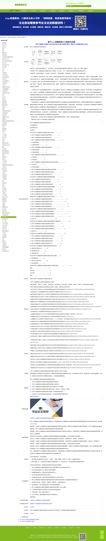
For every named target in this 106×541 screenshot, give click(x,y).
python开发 (4, 225)
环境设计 (4, 243)
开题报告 (41, 44)
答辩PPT (68, 44)
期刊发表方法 (5, 251)
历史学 (3, 203)
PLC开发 (4, 221)
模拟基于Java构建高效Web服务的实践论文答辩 (41, 503)
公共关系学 (5, 75)
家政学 (3, 241)
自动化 (3, 47)
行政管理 (4, 171)
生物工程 (4, 227)
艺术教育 (4, 189)
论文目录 (50, 44)
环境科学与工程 (6, 93)
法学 (3, 71)
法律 (3, 69)
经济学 (3, 107)
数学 (3, 147)
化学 (3, 95)
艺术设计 (4, 209)
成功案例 (56, 527)
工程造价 (4, 235)
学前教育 (4, 177)
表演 (3, 51)
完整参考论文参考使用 (7, 165)
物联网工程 (5, 207)
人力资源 (4, 135)
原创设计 (76, 537)
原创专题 (42, 11)
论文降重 (52, 11)
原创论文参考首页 (12, 37)
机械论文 (4, 119)
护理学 (3, 99)
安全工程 (4, 45)
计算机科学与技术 (6, 111)
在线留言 (102, 532)
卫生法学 (4, 167)
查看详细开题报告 (34, 396)
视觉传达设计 (5, 143)
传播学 (3, 205)
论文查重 (4, 123)
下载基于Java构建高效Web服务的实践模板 (40, 500)
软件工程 (4, 191)
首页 (14, 11)
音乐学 (3, 187)
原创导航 (23, 11)
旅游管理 (4, 125)
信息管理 (4, 175)
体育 (3, 155)
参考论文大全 (5, 59)
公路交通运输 (5, 81)
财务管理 (4, 53)
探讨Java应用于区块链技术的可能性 (30, 519)
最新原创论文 (42, 527)
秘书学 (3, 131)
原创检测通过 (5, 247)
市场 (3, 141)
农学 (3, 239)
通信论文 (4, 157)
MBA (3, 127)
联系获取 (4, 43)
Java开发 (4, 217)
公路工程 (4, 79)
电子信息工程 (5, 65)
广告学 (3, 85)
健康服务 (4, 199)
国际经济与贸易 (6, 87)
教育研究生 (5, 105)
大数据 (3, 193)
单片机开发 (5, 219)
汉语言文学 (5, 91)
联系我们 (90, 11)
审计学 (3, 139)
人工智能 (4, 195)
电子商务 (4, 67)
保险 (3, 49)
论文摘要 (46, 44)
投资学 (3, 159)
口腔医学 (4, 245)
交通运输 (4, 101)
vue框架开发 (5, 215)
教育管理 (4, 103)
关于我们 (35, 527)
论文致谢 (59, 44)
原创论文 (4, 249)
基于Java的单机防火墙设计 (28, 521)
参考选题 (4, 55)
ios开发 (4, 233)
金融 (3, 109)
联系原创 (81, 11)
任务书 (37, 44)
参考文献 (55, 44)
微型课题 (4, 129)
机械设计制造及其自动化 (8, 121)
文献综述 (64, 44)
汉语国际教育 (5, 89)
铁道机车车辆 (5, 153)
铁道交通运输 (5, 151)
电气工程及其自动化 (7, 61)
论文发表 (33, 11)
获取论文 (73, 44)
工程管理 (4, 73)
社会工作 (4, 137)
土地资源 (4, 161)
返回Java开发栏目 (21, 37)
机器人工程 (5, 197)
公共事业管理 (5, 77)
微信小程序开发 (6, 213)
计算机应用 (5, 113)
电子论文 (4, 63)
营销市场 (4, 183)
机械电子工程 (5, 117)
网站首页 (28, 527)
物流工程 (4, 169)
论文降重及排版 (79, 44)
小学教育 (4, 179)
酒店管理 (4, 115)
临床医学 (4, 201)
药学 (3, 181)
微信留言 (71, 527)
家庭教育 (4, 237)
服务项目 (61, 11)
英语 (3, 185)
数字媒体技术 (5, 231)
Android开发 (5, 223)
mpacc (3, 133)
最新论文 (71, 11)
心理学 (3, 173)
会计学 (3, 97)
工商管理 (4, 83)
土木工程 (4, 163)
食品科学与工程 (6, 145)
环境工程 (4, 229)
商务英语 (4, 211)
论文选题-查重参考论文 (7, 57)
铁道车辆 (4, 149)
